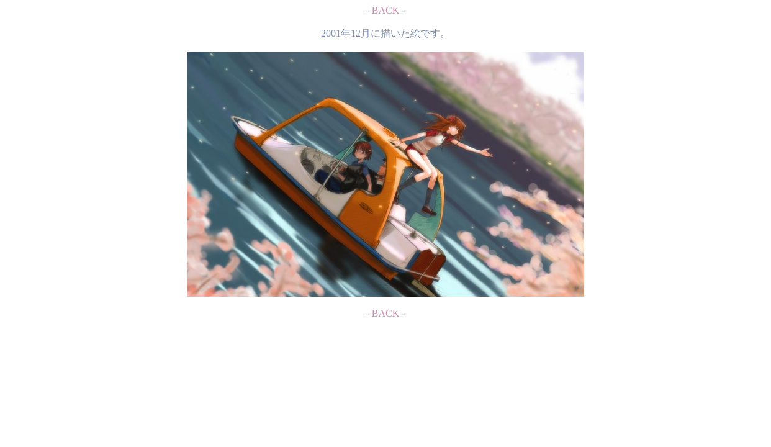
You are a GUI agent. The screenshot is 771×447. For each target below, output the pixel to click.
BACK (385, 10)
